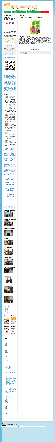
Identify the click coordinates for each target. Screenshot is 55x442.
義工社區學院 (6, 312)
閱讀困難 (5, 88)
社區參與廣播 (14, 89)
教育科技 (10, 81)
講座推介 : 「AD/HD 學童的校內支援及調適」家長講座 (12, 133)
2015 (5, 400)
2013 (5, 356)
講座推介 (14, 79)
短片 (6, 85)
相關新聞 (5, 78)
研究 (10, 89)
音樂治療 (12, 87)
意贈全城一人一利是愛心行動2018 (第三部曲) (12, 123)
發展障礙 (7, 81)
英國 (8, 90)
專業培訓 (14, 77)
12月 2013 (7, 397)
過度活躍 (7, 87)
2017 (5, 402)
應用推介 (14, 88)
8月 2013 (7, 365)
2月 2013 (7, 358)
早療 (10, 82)
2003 (5, 344)
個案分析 (11, 85)
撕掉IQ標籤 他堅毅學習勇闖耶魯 (9, 383)
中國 (13, 81)
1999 (5, 339)
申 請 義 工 (45, 12)
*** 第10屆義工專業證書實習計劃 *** (9, 206)
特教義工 (8, 85)
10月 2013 (7, 395)
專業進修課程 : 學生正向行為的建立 (10, 388)
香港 (5, 75)
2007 (5, 349)
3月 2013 (7, 359)
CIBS (6, 89)
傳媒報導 (9, 76)
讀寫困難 (13, 84)
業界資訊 (8, 79)
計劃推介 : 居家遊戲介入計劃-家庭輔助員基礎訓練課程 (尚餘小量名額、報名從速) (10, 29)
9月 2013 (7, 394)
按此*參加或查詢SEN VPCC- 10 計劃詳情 (9, 207)
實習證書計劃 (6, 307)
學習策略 (12, 83)
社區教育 (13, 78)
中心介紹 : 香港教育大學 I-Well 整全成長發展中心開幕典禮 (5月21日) (12, 97)
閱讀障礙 (15, 87)
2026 (5, 413)
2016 (5, 401)
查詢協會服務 (6, 311)
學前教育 (9, 83)
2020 (5, 406)
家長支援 (13, 85)
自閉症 (24, 53)
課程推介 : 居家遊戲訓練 (12, 114)
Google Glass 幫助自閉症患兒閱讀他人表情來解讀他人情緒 (10, 374)
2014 (5, 399)
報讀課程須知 (36, 49)
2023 (5, 409)
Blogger (38, 418)
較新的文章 (20, 55)
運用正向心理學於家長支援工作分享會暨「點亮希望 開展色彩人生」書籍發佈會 (10, 379)
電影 (11, 89)
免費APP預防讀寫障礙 (8, 367)
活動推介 (8, 75)
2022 (5, 408)
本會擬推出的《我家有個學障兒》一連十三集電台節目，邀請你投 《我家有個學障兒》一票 (10, 392)
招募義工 (11, 79)
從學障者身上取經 (7, 366)
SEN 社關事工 (13, 90)
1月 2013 (7, 357)
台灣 (12, 77)
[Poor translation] (5, 425)
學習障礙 (12, 75)
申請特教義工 (6, 308)
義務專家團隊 (6, 309)
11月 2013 (7, 396)
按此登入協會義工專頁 (8, 306)
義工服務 (9, 77)
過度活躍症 (8, 82)
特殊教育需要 (9, 80)
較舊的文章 (49, 55)
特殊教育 (12, 76)
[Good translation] (2, 425)
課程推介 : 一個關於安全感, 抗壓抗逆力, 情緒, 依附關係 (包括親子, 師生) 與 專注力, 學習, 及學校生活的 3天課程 (12, 106)
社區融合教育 (10, 84)
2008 (5, 350)
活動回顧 (6, 77)
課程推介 (6, 83)
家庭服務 (10, 90)
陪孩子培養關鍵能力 (8, 384)
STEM (10, 87)
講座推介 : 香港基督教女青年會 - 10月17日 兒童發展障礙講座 (12, 141)
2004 (5, 345)
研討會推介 (6, 84)
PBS (14, 81)
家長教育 (6, 76)
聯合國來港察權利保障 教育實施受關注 (10, 380)
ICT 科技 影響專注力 (8, 368)
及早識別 (22, 53)
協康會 (26, 53)
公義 (4, 84)
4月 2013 (7, 360)
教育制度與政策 (9, 78)
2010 (5, 352)
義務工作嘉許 (6, 90)
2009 (5, 351)
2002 (5, 343)
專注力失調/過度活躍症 (10, 88)
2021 (5, 407)
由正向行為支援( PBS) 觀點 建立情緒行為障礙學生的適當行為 (10, 390)
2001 (5, 342)
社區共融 (15, 83)
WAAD (8, 89)
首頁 (35, 55)
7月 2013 (7, 364)
